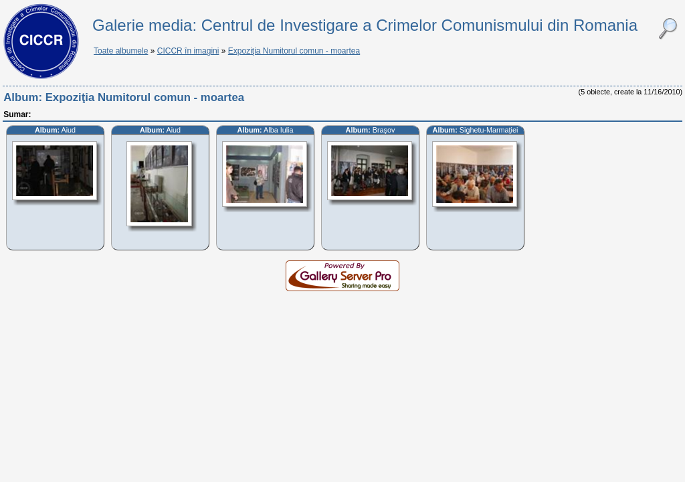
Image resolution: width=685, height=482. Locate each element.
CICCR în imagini (188, 51)
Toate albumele (121, 51)
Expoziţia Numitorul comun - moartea (294, 51)
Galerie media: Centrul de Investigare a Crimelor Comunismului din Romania (365, 25)
